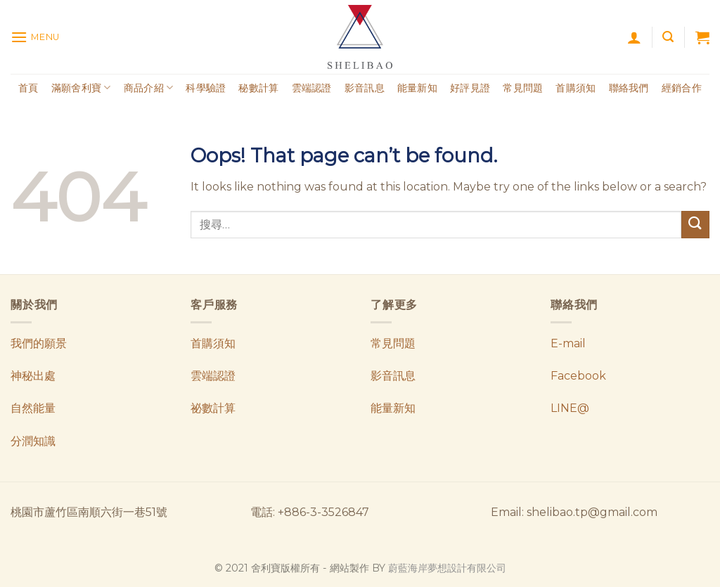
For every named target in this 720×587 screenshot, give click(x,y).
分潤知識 (33, 441)
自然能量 (33, 408)
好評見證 (470, 88)
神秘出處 (33, 375)
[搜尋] (668, 37)
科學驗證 (206, 88)
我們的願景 (39, 343)
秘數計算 (258, 88)
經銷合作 (682, 88)
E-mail (568, 343)
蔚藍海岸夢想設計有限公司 (447, 568)
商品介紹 (149, 87)
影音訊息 (365, 88)
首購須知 (575, 88)
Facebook (578, 375)
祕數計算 (213, 408)
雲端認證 (312, 88)
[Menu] (35, 37)
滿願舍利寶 (81, 87)
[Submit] (695, 224)
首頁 (28, 88)
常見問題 (523, 88)
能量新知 (417, 88)
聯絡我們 (629, 88)
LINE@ (570, 408)
